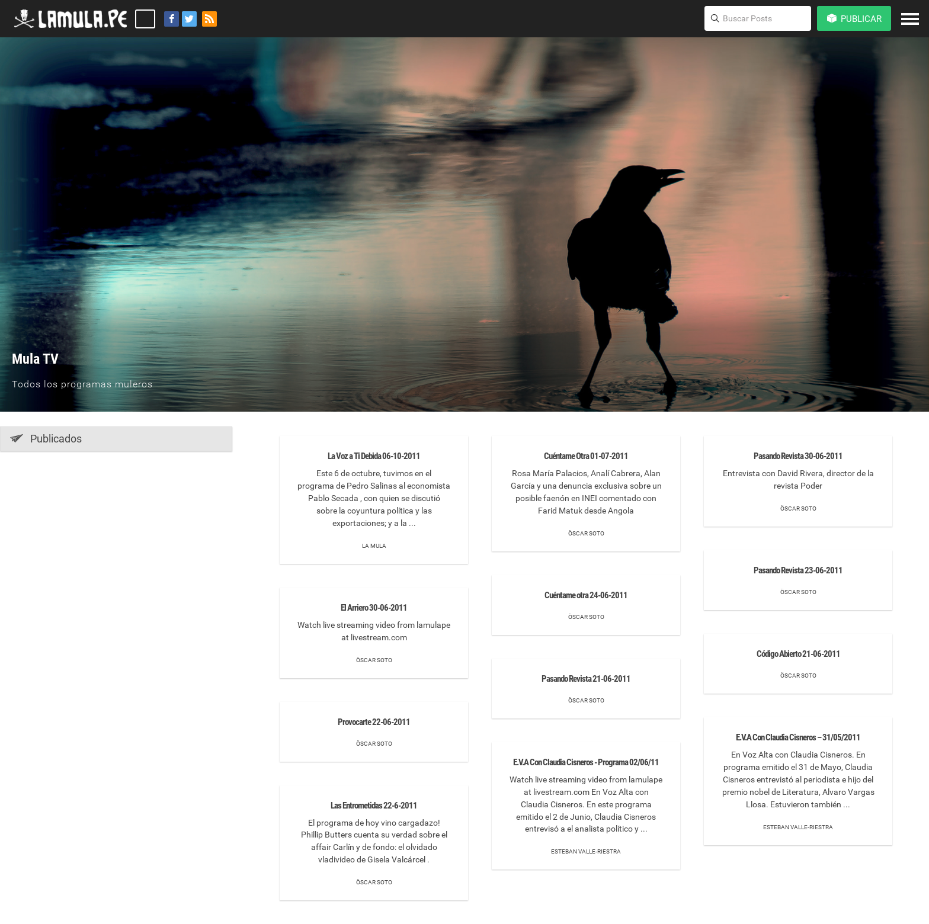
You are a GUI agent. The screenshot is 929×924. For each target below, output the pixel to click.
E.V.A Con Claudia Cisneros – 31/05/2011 (798, 737)
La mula (374, 546)
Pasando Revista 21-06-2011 (586, 678)
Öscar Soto (374, 660)
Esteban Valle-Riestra (586, 851)
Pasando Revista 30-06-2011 (798, 456)
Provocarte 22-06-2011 (374, 722)
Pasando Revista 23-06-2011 (798, 570)
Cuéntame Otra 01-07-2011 (586, 456)
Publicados (46, 438)
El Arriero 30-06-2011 (374, 607)
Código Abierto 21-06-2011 (798, 654)
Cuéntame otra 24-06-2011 (585, 595)
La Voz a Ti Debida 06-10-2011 (374, 456)
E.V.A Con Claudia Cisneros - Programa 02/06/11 (586, 762)
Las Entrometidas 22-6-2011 (374, 805)
